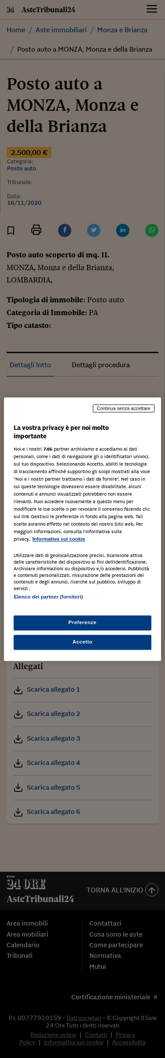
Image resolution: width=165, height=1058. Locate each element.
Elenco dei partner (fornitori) (48, 596)
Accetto (83, 641)
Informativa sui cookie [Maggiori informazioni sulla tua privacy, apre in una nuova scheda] (58, 539)
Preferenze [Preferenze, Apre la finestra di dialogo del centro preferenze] (83, 622)
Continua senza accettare (123, 408)
